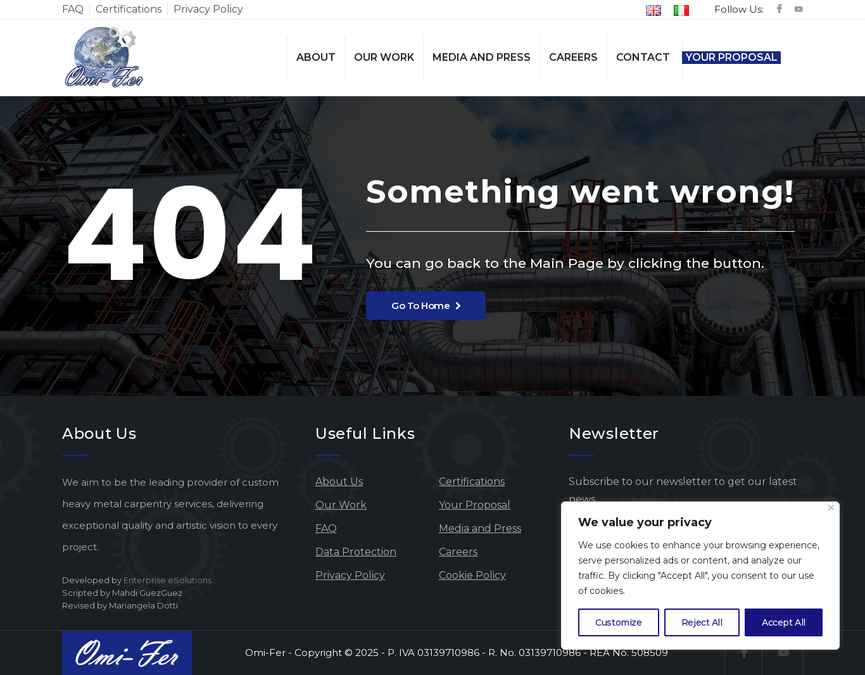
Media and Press (481, 57)
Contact (643, 57)
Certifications (128, 9)
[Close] (831, 507)
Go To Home (425, 306)
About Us (339, 482)
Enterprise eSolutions (167, 580)
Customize (618, 622)
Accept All (783, 622)
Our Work (384, 57)
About (316, 57)
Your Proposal (732, 57)
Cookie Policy (472, 575)
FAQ (73, 9)
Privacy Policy (208, 9)
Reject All (702, 622)
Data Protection (355, 552)
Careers (573, 57)
